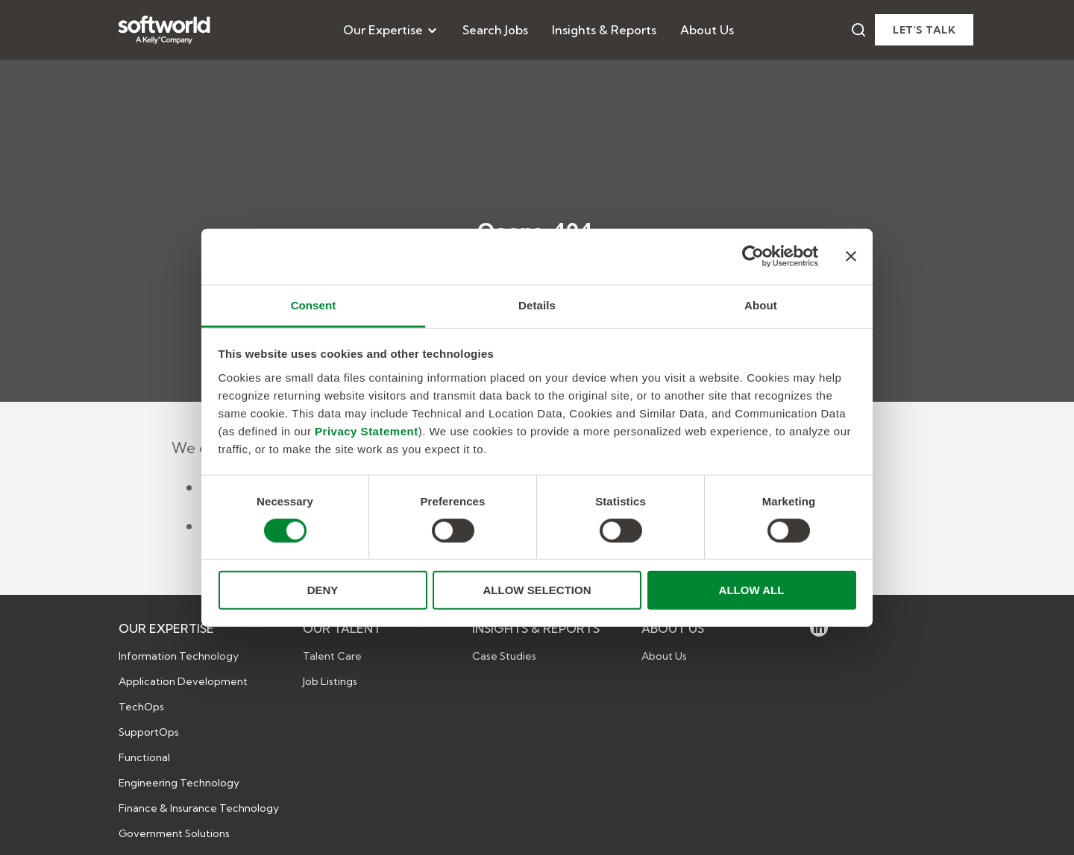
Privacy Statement (366, 430)
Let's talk (924, 30)
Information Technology (179, 656)
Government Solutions (174, 833)
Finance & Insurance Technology (199, 808)
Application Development (183, 681)
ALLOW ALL (752, 590)
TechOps (141, 706)
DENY (323, 590)
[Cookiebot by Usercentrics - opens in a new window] (753, 256)
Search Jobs (495, 29)
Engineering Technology (179, 782)
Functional (144, 757)
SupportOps (149, 732)
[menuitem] (391, 30)
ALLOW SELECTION (537, 590)
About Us (707, 29)
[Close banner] (851, 256)
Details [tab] (537, 304)
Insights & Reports (604, 29)
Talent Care (332, 656)
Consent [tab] (313, 304)
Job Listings (330, 681)
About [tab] (760, 304)
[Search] (858, 30)
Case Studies (504, 656)
